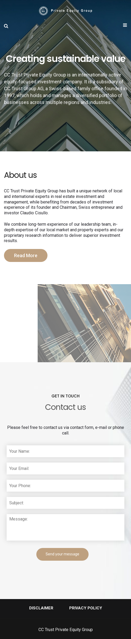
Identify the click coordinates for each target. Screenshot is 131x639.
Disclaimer (41, 608)
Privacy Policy (85, 608)
